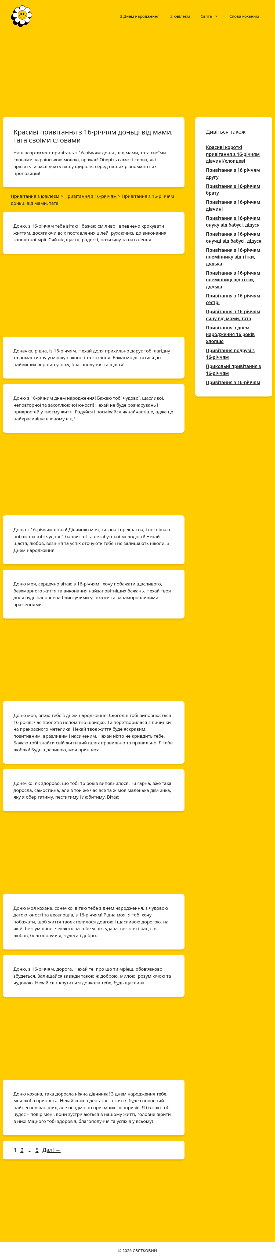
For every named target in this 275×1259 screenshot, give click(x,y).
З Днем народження (140, 16)
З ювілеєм (180, 16)
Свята (212, 16)
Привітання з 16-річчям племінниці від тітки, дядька (233, 280)
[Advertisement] (137, 72)
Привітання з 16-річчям (233, 382)
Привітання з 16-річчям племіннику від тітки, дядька (233, 257)
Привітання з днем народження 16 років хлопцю (230, 334)
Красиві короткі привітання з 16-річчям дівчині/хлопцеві (233, 154)
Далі (51, 1150)
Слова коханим (244, 16)
